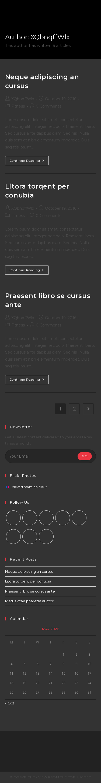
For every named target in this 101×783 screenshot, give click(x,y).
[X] (13, 517)
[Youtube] (29, 536)
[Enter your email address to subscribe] (50, 456)
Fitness (18, 106)
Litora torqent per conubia (28, 581)
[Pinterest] (79, 517)
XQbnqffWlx (22, 98)
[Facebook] (29, 517)
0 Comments (48, 106)
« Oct (9, 703)
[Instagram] (46, 517)
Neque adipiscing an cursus (29, 571)
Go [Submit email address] (85, 456)
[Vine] (13, 536)
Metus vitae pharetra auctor (29, 601)
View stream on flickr (29, 487)
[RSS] (46, 536)
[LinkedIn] (62, 517)
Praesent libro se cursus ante (30, 591)
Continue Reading (27, 161)
